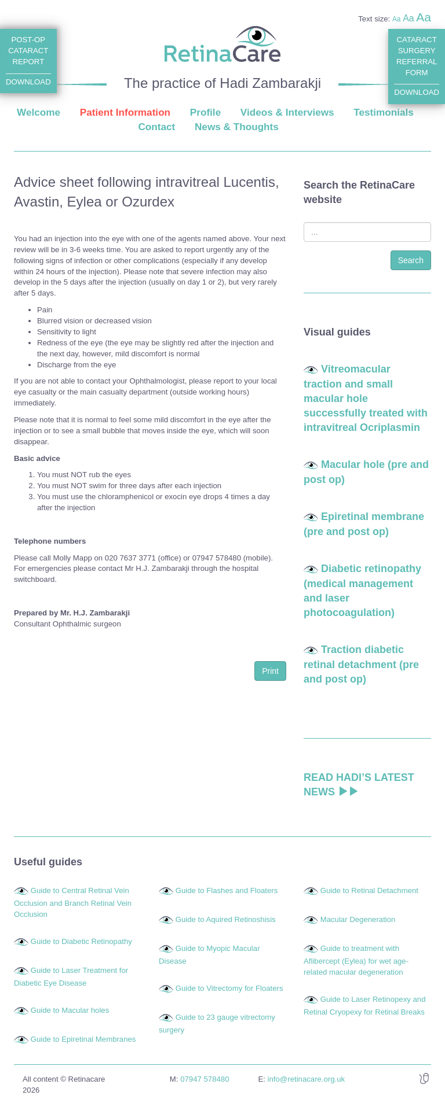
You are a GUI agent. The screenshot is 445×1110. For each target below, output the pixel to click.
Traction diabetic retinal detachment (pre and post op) (361, 664)
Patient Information (125, 112)
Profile (205, 112)
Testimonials (383, 112)
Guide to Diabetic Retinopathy (81, 941)
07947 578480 (204, 1079)
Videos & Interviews (287, 112)
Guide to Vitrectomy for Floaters (229, 988)
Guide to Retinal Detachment (369, 890)
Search (411, 260)
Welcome (38, 112)
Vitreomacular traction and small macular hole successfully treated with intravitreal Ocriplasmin (366, 398)
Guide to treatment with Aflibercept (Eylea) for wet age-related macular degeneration (356, 960)
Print (270, 671)
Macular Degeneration (358, 919)
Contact (156, 126)
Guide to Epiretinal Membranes (83, 1039)
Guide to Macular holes (70, 1010)
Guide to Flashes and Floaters (227, 890)
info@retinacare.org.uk (306, 1079)
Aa (396, 19)
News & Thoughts (237, 126)
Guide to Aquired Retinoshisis (226, 919)
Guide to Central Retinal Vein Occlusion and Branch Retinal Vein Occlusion (73, 902)
